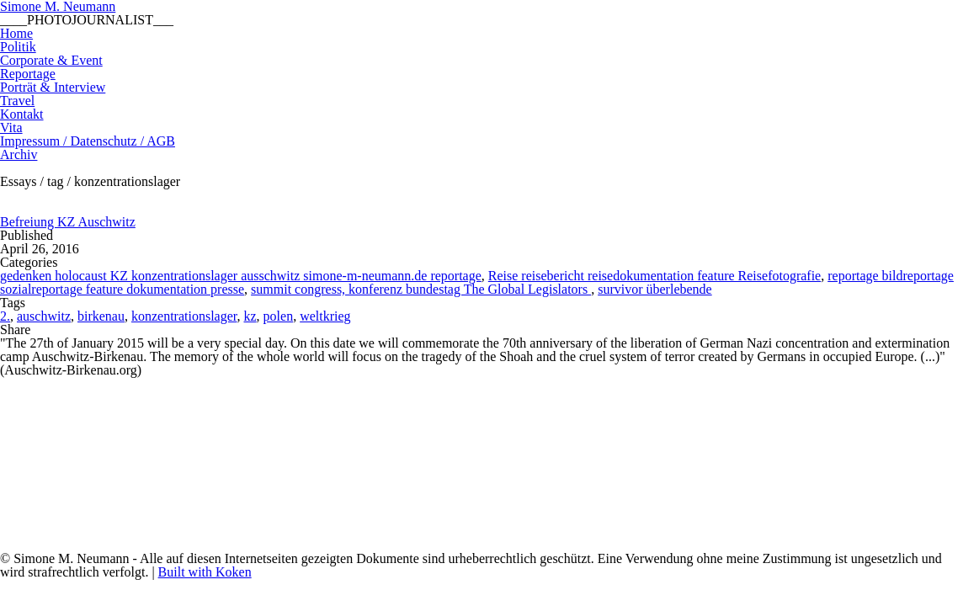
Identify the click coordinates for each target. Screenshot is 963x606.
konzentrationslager (184, 316)
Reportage (28, 73)
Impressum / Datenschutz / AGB (87, 141)
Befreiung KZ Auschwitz (68, 222)
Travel (17, 100)
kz (250, 316)
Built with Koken (205, 572)
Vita (11, 127)
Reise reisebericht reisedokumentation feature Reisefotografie (654, 275)
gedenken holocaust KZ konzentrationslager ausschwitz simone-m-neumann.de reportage (241, 275)
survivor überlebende (655, 289)
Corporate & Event (51, 60)
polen (278, 316)
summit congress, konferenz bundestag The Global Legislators (421, 289)
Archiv (18, 154)
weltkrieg (325, 316)
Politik (18, 47)
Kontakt (22, 114)
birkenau (101, 316)
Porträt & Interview (52, 87)
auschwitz (44, 316)
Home (16, 33)
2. (5, 316)
